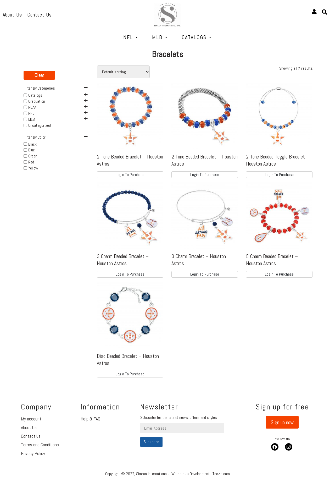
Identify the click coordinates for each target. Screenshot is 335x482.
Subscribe (151, 442)
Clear (39, 75)
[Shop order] (123, 71)
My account (31, 419)
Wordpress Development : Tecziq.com (200, 473)
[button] (282, 422)
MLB (160, 37)
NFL (130, 37)
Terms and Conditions (40, 445)
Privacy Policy (33, 453)
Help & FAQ (90, 419)
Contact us (31, 436)
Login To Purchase (130, 174)
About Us (29, 427)
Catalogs (197, 37)
